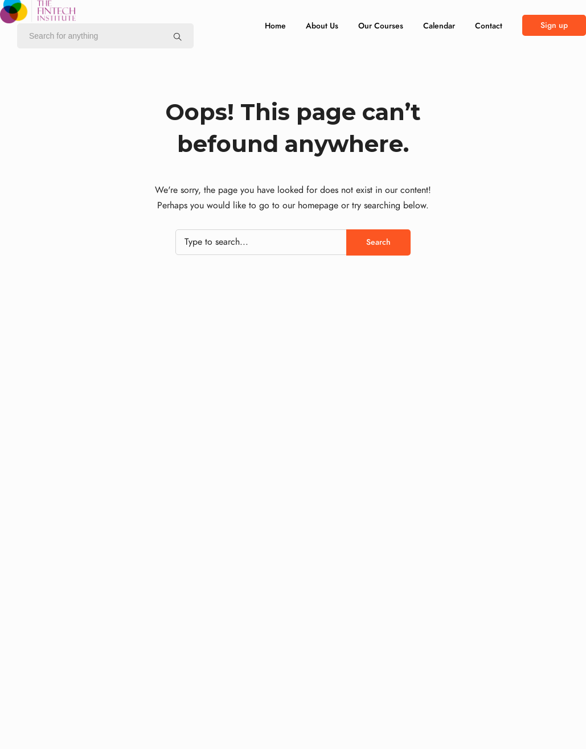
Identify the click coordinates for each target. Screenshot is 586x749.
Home (275, 25)
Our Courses (380, 25)
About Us (322, 25)
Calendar (439, 25)
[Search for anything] (177, 36)
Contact (488, 25)
